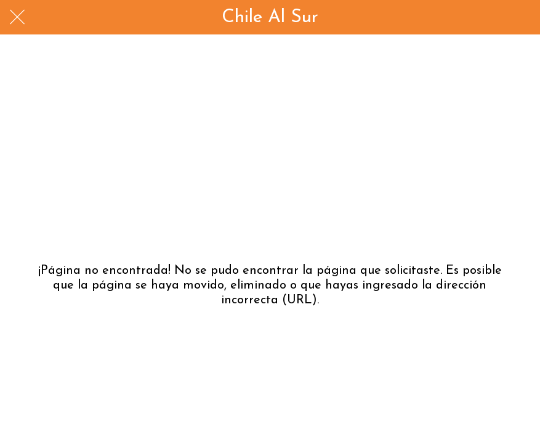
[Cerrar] (17, 17)
